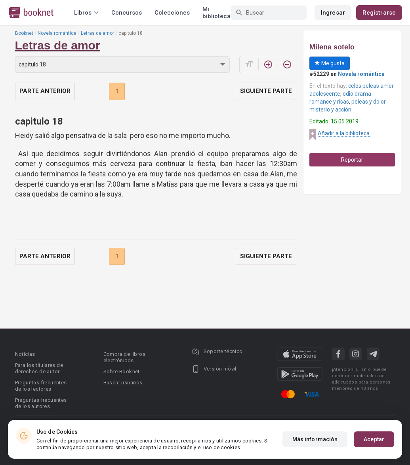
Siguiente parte (266, 91)
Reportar (352, 160)
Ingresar (333, 12)
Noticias (25, 354)
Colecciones (172, 12)
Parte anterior (45, 91)
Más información (315, 439)
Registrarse (379, 12)
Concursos (126, 12)
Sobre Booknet (121, 371)
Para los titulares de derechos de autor (39, 368)
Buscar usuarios (123, 383)
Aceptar (374, 439)
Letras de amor (97, 33)
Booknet (24, 33)
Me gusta (330, 63)
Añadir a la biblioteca (344, 133)
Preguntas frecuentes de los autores (41, 403)
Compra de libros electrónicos (124, 357)
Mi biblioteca (216, 13)
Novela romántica (57, 33)
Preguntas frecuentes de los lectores (41, 386)
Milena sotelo (332, 47)
